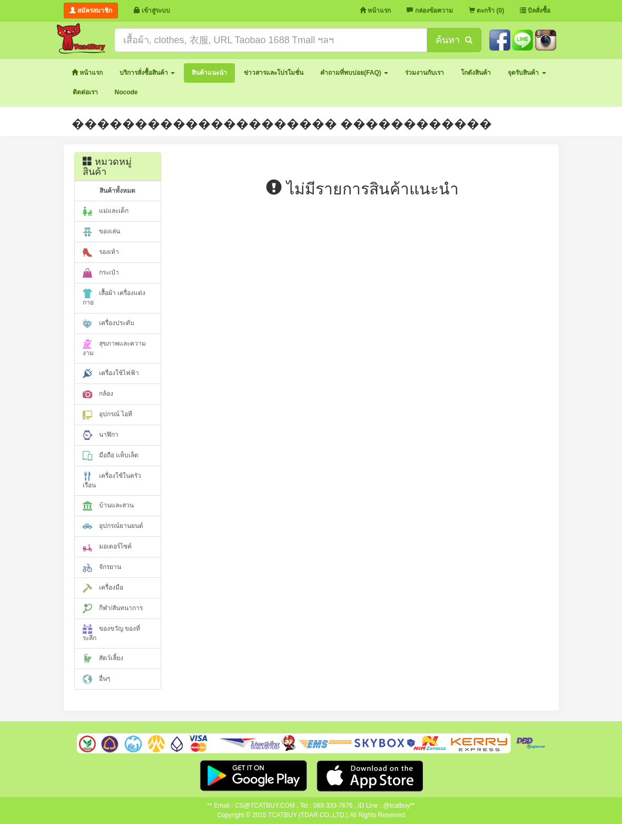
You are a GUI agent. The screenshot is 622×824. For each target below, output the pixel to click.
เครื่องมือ (103, 588)
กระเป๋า (101, 273)
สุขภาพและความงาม (114, 348)
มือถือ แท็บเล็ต (111, 455)
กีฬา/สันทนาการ (113, 608)
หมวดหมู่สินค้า (107, 167)
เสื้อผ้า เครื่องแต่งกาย (114, 297)
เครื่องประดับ (108, 323)
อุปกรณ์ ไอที (108, 414)
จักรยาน (102, 567)
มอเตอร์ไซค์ (107, 547)
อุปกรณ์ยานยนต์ (113, 526)
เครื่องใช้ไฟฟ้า (111, 373)
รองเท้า (101, 252)
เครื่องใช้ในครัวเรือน (112, 480)
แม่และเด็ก (106, 211)
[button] (147, 73)
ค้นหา (454, 40)
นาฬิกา (101, 435)
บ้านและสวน (108, 506)
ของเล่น (101, 232)
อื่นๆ (96, 679)
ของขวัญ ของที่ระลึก (112, 633)
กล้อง (98, 394)
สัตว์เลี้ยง (103, 658)
